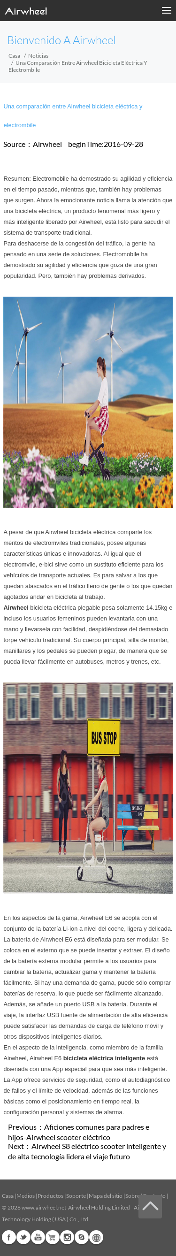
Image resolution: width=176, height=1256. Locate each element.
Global (96, 1237)
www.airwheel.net (44, 1207)
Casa (14, 55)
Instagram (67, 1237)
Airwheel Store (53, 1237)
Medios (25, 1195)
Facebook (9, 1237)
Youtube (38, 1237)
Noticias (38, 55)
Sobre (132, 1195)
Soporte (76, 1195)
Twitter (23, 1237)
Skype (82, 1237)
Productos (50, 1195)
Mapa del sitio (105, 1195)
